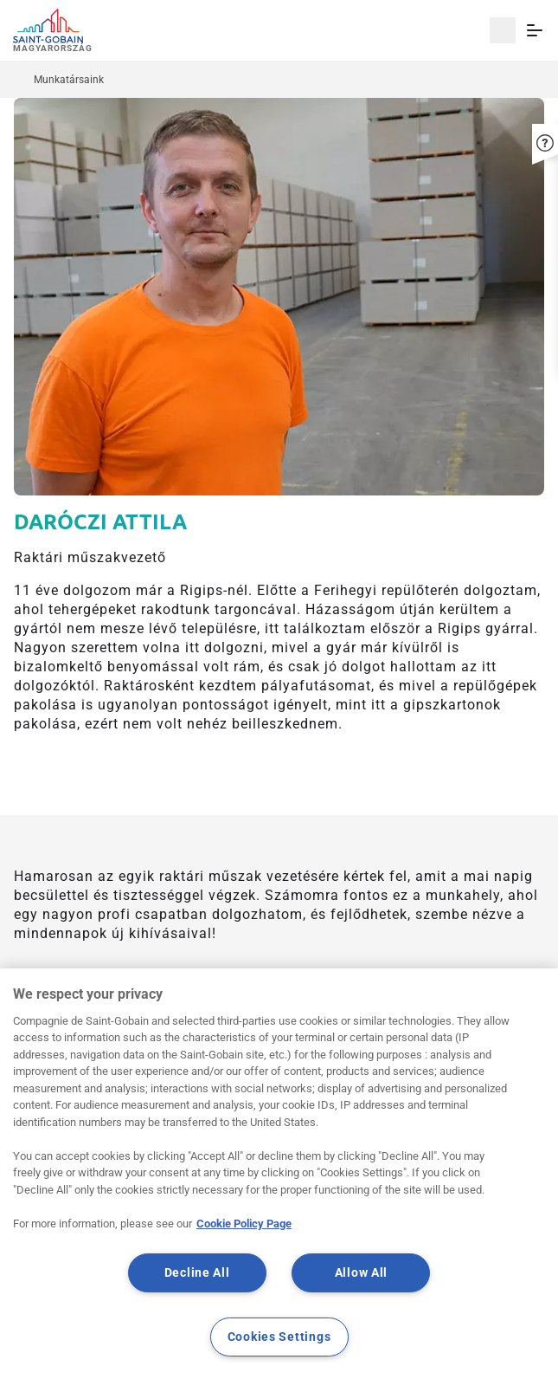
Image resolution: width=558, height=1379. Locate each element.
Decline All (197, 1273)
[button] (545, 139)
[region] (279, 1173)
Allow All (361, 1273)
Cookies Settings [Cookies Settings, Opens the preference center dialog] (279, 1337)
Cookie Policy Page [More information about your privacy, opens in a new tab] (244, 1223)
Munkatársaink (69, 80)
